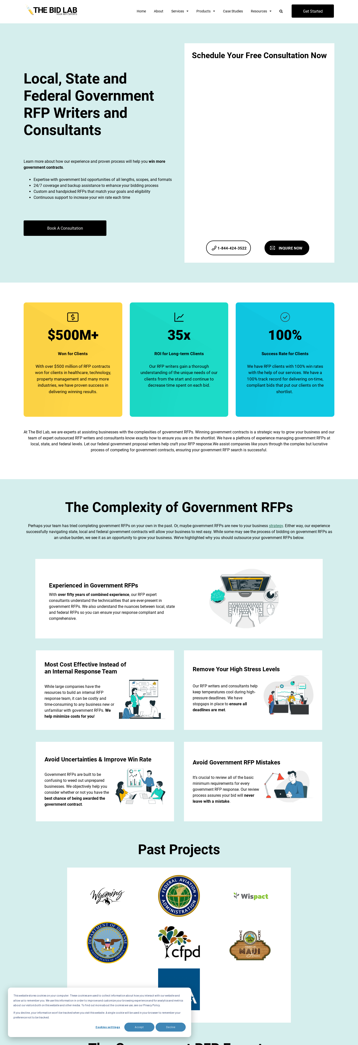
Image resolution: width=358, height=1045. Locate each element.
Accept (139, 1027)
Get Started (313, 11)
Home (141, 11)
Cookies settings (107, 1027)
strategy (276, 525)
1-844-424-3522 (232, 248)
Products (203, 11)
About (158, 11)
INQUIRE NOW (290, 248)
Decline (170, 1027)
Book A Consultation (65, 228)
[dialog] (99, 1012)
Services (177, 11)
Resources (259, 11)
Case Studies (233, 11)
